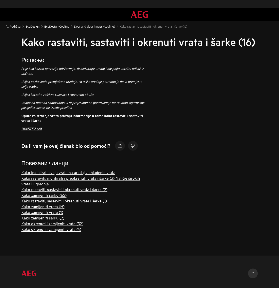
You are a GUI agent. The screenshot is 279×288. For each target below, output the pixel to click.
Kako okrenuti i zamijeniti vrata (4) (51, 229)
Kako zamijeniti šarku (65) (44, 195)
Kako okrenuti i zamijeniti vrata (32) (52, 223)
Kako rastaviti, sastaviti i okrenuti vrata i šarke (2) (64, 189)
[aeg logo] (28, 273)
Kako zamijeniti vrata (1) (42, 212)
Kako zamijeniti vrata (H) (43, 206)
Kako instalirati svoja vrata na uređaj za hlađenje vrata (68, 172)
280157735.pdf (31, 128)
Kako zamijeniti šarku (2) (42, 217)
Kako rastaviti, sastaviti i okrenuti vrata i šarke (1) (64, 200)
